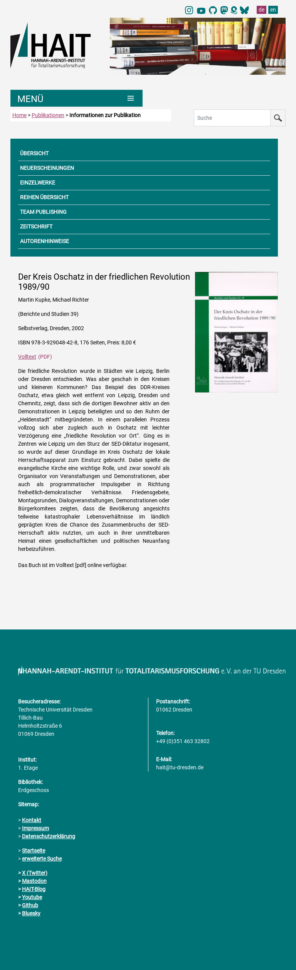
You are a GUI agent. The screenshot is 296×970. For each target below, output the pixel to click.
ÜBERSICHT (34, 153)
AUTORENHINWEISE (44, 241)
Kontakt (31, 820)
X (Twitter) (34, 873)
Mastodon (34, 881)
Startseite (33, 850)
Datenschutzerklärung (48, 836)
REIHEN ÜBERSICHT (44, 197)
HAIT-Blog (33, 889)
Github (30, 905)
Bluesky (31, 913)
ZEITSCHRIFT (36, 226)
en (273, 10)
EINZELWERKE (37, 183)
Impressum (35, 828)
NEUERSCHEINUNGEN (47, 168)
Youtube (32, 897)
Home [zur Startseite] (19, 115)
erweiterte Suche (42, 859)
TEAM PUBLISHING (43, 212)
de (261, 10)
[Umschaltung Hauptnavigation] (76, 98)
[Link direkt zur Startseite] (56, 45)
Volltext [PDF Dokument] (27, 357)
